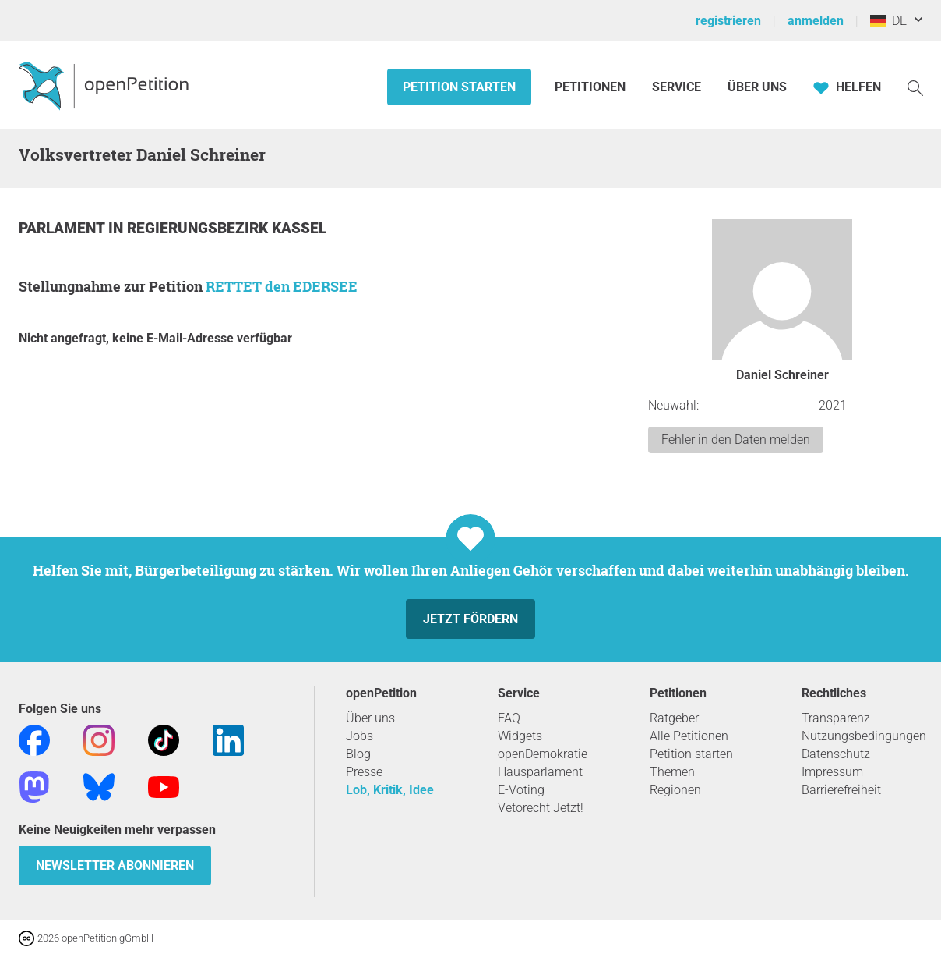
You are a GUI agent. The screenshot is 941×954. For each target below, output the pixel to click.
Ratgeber (674, 718)
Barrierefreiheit (841, 789)
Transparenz (836, 718)
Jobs (359, 736)
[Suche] (915, 87)
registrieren (728, 20)
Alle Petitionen (689, 736)
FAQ (509, 718)
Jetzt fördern (470, 619)
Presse (364, 771)
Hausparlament (540, 771)
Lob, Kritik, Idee (390, 789)
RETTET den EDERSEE (282, 286)
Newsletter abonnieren (115, 865)
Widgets (520, 736)
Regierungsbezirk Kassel (226, 228)
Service (676, 87)
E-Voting (521, 789)
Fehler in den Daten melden (735, 439)
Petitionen (592, 87)
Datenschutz (836, 754)
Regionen (675, 789)
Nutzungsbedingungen (864, 736)
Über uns (370, 718)
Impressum (832, 771)
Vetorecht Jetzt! (540, 807)
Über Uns (757, 87)
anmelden (816, 20)
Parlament (63, 228)
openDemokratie (542, 754)
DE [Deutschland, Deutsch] (888, 20)
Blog (358, 754)
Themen (672, 771)
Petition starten (459, 87)
